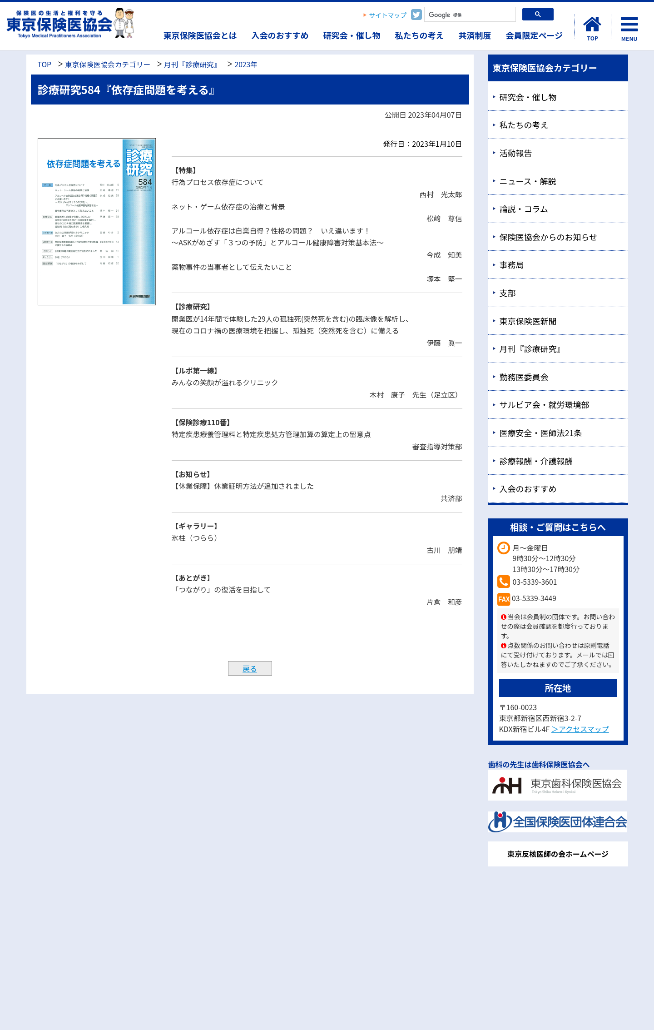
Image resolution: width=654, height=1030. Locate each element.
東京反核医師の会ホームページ (558, 853)
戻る (250, 668)
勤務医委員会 (524, 377)
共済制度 (475, 35)
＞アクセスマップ (580, 728)
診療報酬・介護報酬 (536, 461)
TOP (44, 64)
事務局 (512, 264)
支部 (508, 293)
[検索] (469, 15)
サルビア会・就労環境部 (545, 404)
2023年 (245, 64)
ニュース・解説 (528, 181)
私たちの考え (419, 35)
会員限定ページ (534, 35)
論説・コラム (524, 208)
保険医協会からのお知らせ (549, 237)
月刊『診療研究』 (192, 64)
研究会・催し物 (352, 35)
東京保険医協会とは (200, 35)
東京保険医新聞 (528, 321)
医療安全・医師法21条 (541, 432)
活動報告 (516, 153)
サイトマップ (388, 15)
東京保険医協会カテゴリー (107, 64)
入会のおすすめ (280, 35)
